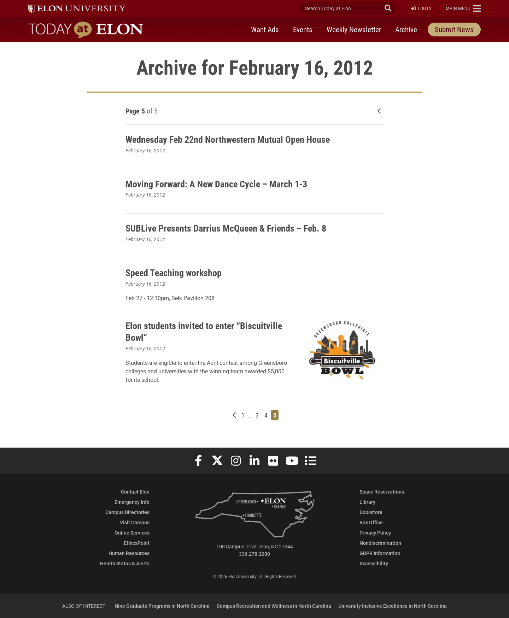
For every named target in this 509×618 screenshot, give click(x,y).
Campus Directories (127, 512)
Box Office (371, 522)
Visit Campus (135, 522)
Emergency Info (132, 502)
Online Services (132, 532)
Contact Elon (135, 491)
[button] (463, 8)
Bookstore (370, 512)
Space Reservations (381, 491)
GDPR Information (379, 553)
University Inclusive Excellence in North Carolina (392, 605)
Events (302, 29)
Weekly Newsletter (354, 29)
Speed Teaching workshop (177, 272)
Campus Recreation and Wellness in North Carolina (274, 605)
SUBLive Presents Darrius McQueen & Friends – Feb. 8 (232, 227)
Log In (421, 8)
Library (367, 502)
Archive (406, 29)
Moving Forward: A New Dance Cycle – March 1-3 (222, 183)
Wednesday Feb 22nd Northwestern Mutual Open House (235, 139)
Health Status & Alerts (125, 563)
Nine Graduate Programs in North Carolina (162, 605)
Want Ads (265, 29)
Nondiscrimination (380, 543)
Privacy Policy (375, 532)
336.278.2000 (254, 553)
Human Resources (129, 553)
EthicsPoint (137, 543)
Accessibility (373, 563)
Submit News (454, 29)
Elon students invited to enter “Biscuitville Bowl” (183, 331)
